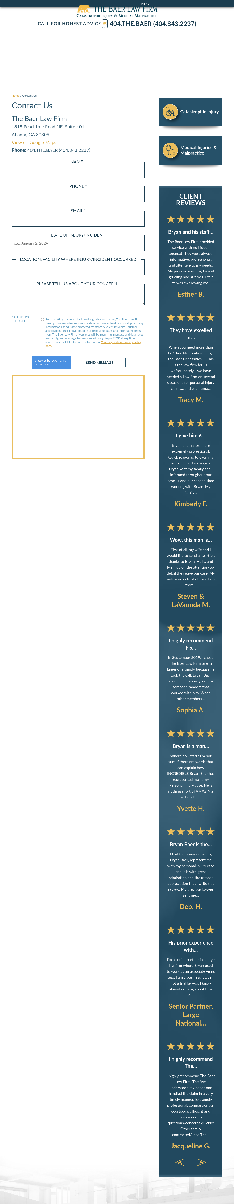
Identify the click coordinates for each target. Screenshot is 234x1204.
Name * (78, 161)
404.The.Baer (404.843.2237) (149, 23)
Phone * (78, 186)
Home (16, 95)
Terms (45, 364)
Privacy (36, 364)
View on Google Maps (34, 142)
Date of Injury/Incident (78, 234)
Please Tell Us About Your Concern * (78, 283)
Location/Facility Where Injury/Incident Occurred (78, 259)
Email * (78, 210)
